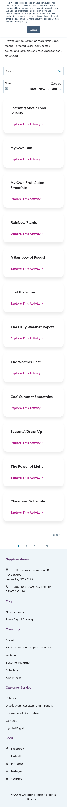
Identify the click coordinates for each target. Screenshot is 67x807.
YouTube (14, 778)
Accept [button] (33, 30)
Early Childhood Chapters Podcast (28, 647)
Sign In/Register (16, 728)
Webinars (12, 655)
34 (47, 546)
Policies (11, 698)
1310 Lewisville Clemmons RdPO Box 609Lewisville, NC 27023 (28, 574)
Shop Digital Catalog (19, 619)
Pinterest (14, 763)
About (10, 640)
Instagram (15, 771)
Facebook (15, 748)
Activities (12, 670)
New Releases (15, 612)
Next (56, 534)
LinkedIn (14, 756)
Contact (11, 720)
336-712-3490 (15, 591)
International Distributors (22, 713)
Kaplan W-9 (13, 677)
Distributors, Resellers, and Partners (29, 705)
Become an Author (18, 662)
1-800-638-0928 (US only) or (28, 586)
